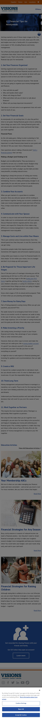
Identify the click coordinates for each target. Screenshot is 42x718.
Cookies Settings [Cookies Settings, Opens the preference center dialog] (21, 707)
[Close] (39, 694)
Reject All (21, 713)
